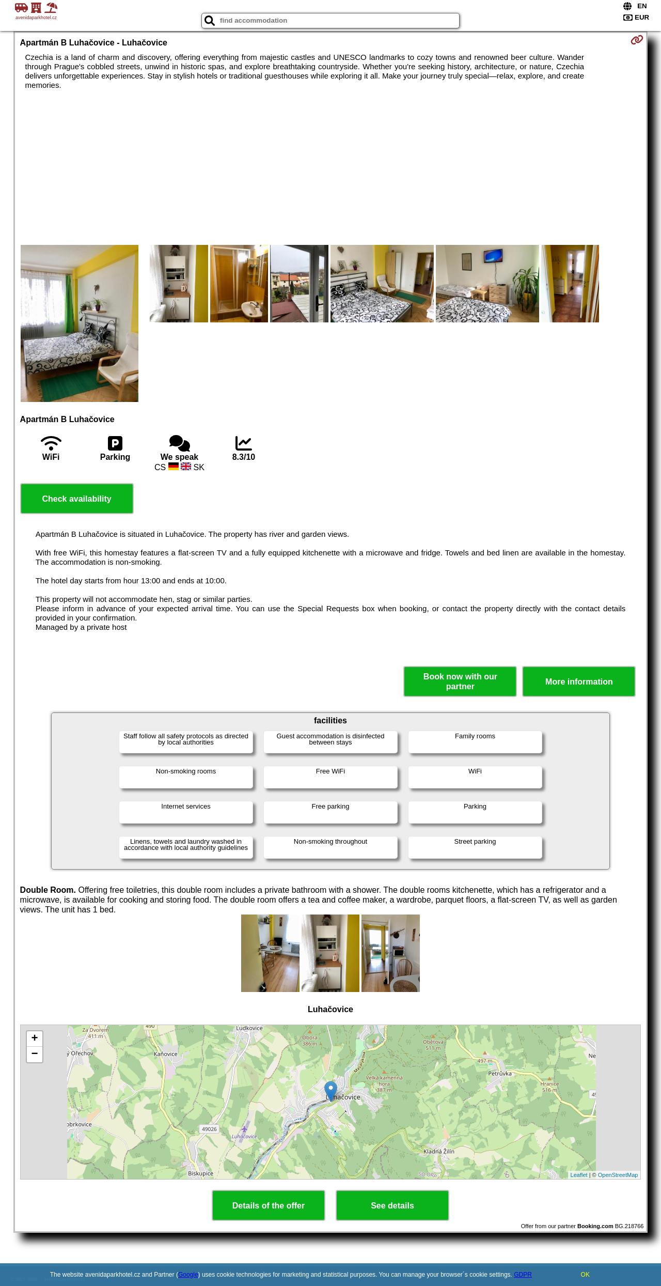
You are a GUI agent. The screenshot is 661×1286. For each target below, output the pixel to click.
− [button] (34, 1054)
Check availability (76, 498)
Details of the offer (268, 1205)
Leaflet (579, 1175)
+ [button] (34, 1039)
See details (392, 1205)
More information (579, 681)
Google (188, 1274)
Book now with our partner (460, 681)
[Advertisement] (330, 167)
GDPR (523, 1274)
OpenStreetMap (618, 1175)
